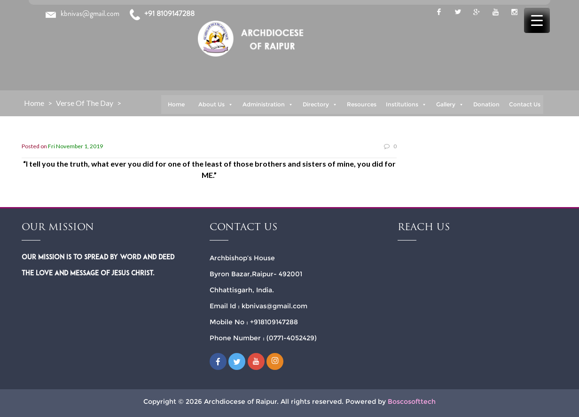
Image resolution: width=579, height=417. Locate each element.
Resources (361, 104)
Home (176, 104)
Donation (486, 104)
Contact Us (524, 104)
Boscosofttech (412, 401)
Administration (268, 104)
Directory (320, 104)
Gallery (450, 104)
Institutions (406, 104)
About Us (215, 104)
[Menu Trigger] (537, 20)
